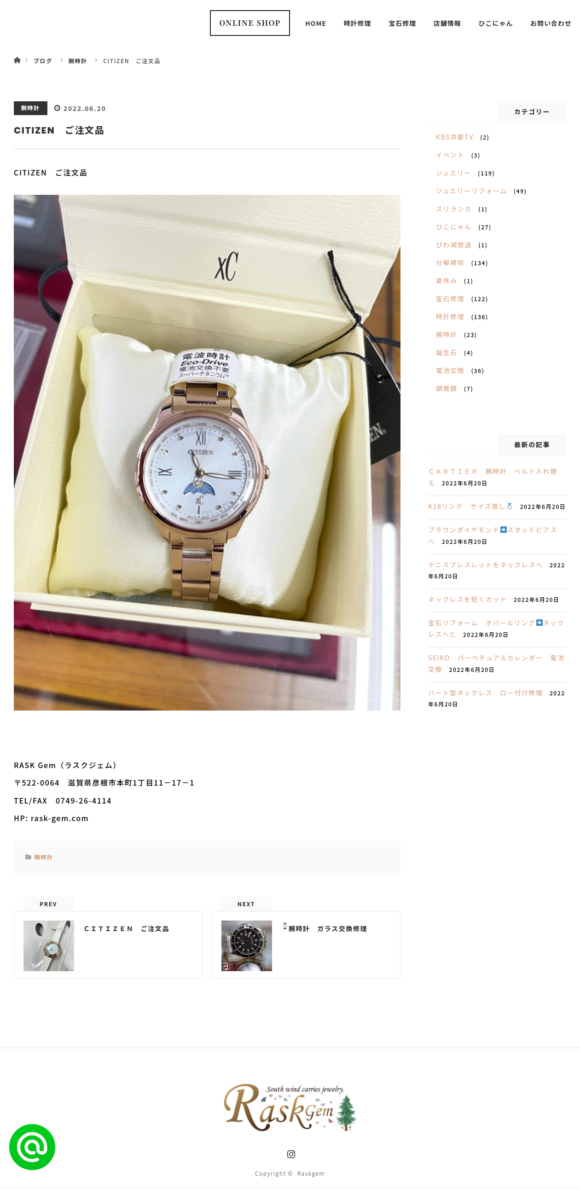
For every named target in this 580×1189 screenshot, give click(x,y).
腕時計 (30, 107)
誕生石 (447, 352)
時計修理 (357, 23)
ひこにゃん (495, 23)
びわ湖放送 (454, 244)
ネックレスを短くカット (467, 599)
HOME (315, 23)
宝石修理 (402, 23)
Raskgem (311, 1175)
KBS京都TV (455, 136)
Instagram (290, 1154)
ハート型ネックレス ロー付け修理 (485, 692)
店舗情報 (447, 23)
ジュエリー (453, 172)
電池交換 (450, 370)
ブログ (43, 60)
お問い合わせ (551, 23)
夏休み (447, 280)
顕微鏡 (447, 388)
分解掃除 (450, 262)
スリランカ (454, 208)
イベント (450, 154)
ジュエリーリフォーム (471, 190)
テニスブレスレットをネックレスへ (485, 564)
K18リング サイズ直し (470, 506)
